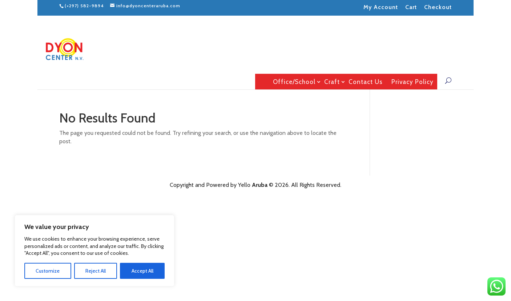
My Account (380, 7)
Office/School (294, 82)
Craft (332, 82)
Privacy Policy (412, 82)
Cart (411, 7)
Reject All (95, 271)
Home (261, 81)
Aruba (259, 184)
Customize (48, 271)
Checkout (438, 7)
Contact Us (366, 82)
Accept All (142, 271)
